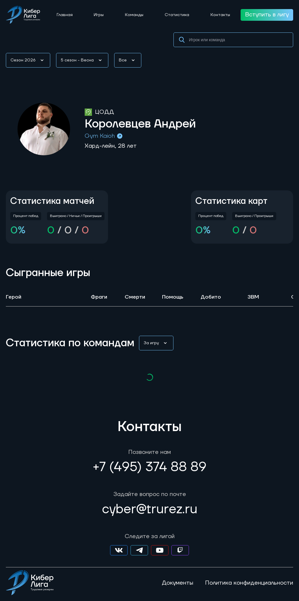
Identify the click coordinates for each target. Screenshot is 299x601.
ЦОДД (104, 112)
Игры (99, 15)
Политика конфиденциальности (249, 583)
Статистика (177, 15)
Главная (65, 15)
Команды (134, 15)
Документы (177, 583)
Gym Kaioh (104, 136)
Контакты (220, 15)
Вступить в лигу (267, 14)
